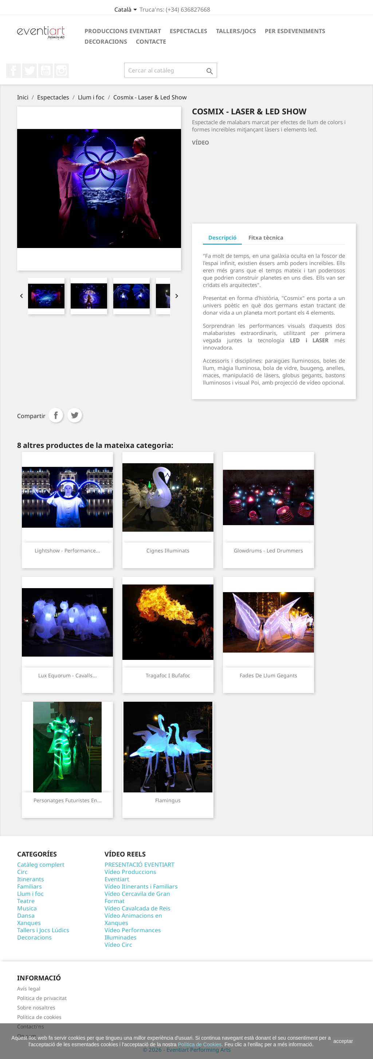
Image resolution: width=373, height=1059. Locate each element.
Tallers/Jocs (236, 31)
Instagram (61, 70)
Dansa (26, 916)
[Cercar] (170, 70)
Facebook (13, 70)
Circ (22, 872)
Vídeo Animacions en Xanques (133, 919)
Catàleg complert (40, 865)
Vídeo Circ (118, 945)
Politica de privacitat (42, 998)
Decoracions (106, 42)
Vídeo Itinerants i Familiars (141, 886)
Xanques (29, 923)
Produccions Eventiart (123, 31)
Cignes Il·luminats (167, 550)
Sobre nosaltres (36, 1007)
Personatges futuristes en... (68, 800)
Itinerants (30, 879)
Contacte (151, 42)
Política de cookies (39, 1016)
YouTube (45, 70)
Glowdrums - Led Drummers (268, 550)
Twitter (29, 70)
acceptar (343, 1041)
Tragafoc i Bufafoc (168, 675)
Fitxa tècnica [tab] (265, 237)
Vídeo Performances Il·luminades (133, 933)
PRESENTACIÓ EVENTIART (139, 865)
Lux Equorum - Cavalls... (67, 675)
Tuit (74, 415)
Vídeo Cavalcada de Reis (137, 908)
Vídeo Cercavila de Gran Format (137, 897)
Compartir (55, 415)
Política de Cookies (200, 1044)
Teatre (26, 901)
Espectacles (188, 31)
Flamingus (168, 800)
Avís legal (28, 988)
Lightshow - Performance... (67, 550)
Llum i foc (30, 894)
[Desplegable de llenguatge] (127, 10)
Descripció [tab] (222, 237)
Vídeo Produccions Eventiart (130, 875)
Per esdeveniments (295, 31)
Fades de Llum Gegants (268, 675)
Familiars (29, 886)
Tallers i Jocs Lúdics (43, 930)
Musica (27, 908)
